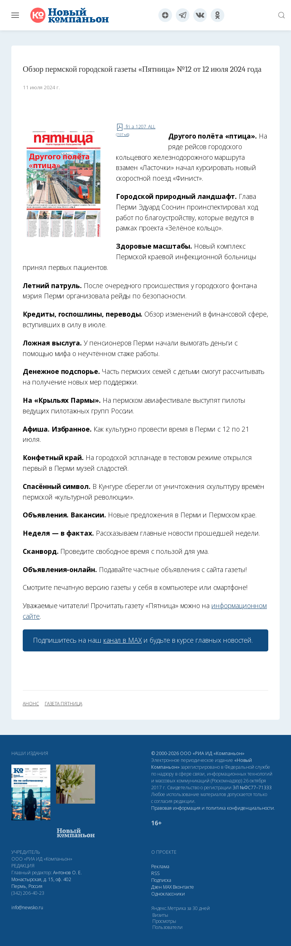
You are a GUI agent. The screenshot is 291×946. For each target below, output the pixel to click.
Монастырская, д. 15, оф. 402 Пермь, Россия (41, 882)
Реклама (160, 866)
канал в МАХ (122, 640)
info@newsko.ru (27, 907)
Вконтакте (183, 887)
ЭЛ (252, 787)
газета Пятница (63, 704)
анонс (31, 704)
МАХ (167, 887)
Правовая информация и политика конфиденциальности (212, 808)
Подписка (161, 880)
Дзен (156, 887)
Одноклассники (168, 894)
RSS (155, 873)
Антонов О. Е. (67, 872)
